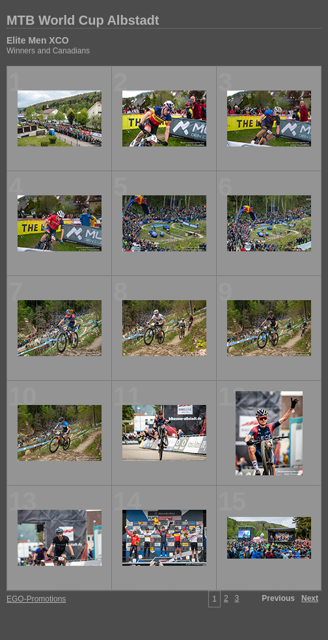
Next (309, 598)
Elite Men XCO (38, 40)
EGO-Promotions (36, 599)
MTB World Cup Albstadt (83, 20)
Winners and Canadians (48, 50)
